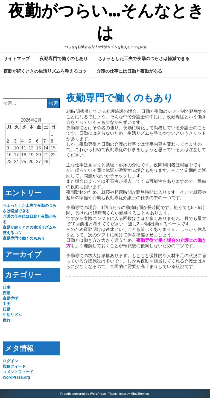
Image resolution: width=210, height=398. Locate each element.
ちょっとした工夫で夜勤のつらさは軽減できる (143, 58)
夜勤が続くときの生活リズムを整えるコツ (45, 71)
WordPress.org (16, 377)
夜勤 (6, 293)
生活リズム (12, 314)
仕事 (6, 287)
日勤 (6, 309)
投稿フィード (14, 366)
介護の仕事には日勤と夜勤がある (129, 71)
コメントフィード (18, 372)
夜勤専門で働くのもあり (64, 58)
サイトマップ (17, 58)
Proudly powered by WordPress (83, 393)
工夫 (6, 304)
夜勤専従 (10, 298)
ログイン (10, 361)
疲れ (6, 320)
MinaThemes (140, 393)
